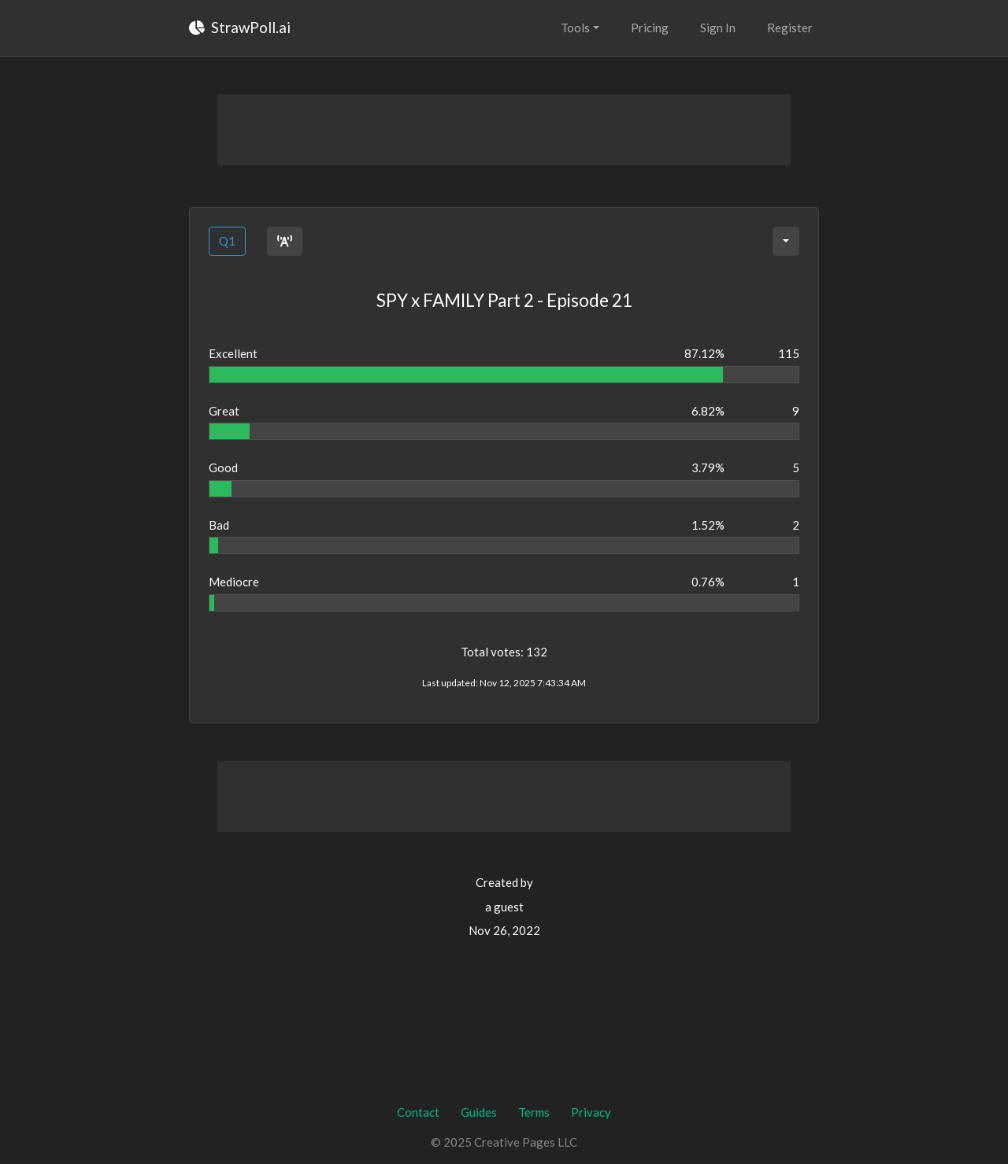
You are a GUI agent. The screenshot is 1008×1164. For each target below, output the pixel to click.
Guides (479, 1112)
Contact (418, 1112)
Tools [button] (575, 27)
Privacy (591, 1112)
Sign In (718, 27)
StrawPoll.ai (240, 27)
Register (790, 27)
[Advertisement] (504, 129)
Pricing (650, 27)
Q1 (227, 241)
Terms (534, 1112)
